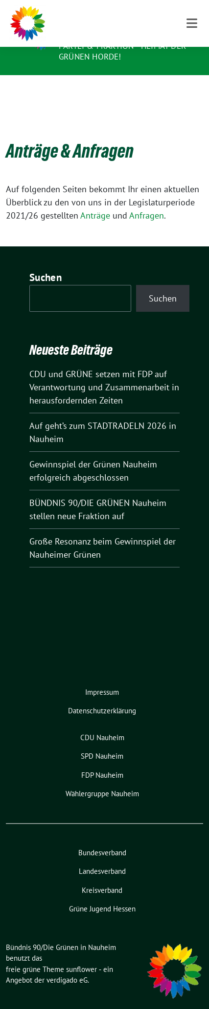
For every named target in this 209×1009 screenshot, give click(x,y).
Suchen (45, 262)
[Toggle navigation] (192, 90)
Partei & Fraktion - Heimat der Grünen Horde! (122, 51)
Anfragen (146, 200)
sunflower (81, 954)
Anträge (95, 200)
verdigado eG (67, 964)
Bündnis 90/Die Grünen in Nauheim (116, 26)
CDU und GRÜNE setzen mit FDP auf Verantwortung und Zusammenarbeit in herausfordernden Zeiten (104, 372)
